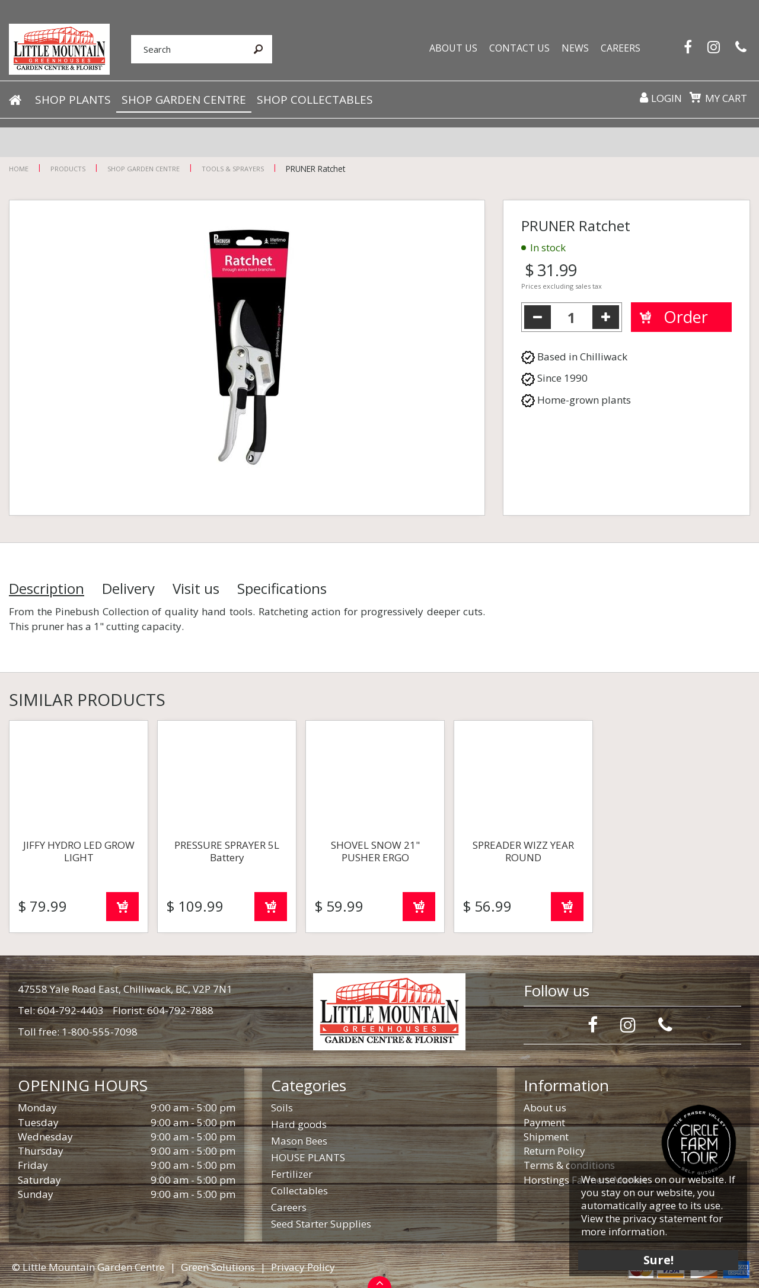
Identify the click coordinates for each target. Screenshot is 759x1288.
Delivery (128, 588)
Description (46, 588)
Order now (122, 906)
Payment (544, 1122)
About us (545, 1107)
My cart (726, 98)
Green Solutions (218, 1267)
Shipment (546, 1136)
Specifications (282, 588)
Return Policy (554, 1151)
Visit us (196, 588)
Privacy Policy (303, 1267)
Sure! (658, 1260)
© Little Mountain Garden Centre (88, 1267)
